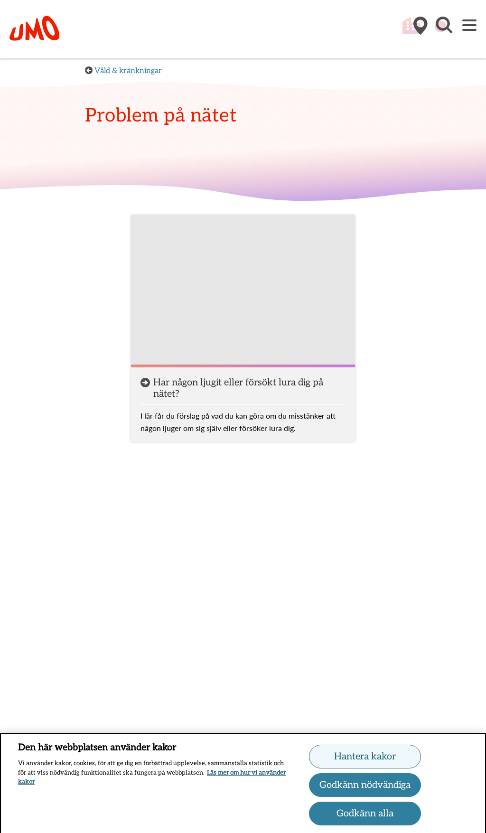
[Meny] (469, 25)
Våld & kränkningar (128, 70)
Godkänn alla (364, 815)
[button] (443, 30)
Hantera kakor (365, 758)
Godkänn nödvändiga (365, 787)
